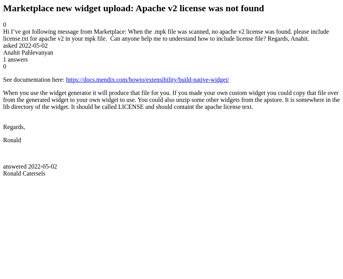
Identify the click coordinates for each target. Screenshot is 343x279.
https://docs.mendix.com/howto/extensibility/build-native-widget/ (147, 79)
